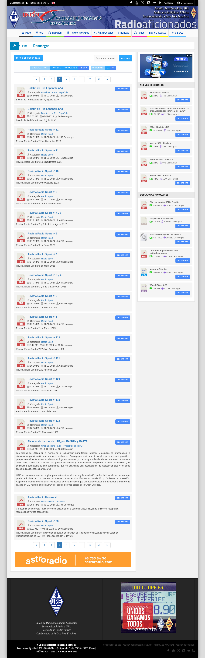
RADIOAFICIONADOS (78, 33)
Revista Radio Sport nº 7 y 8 (44, 213)
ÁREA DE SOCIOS (104, 33)
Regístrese (18, 3)
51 (99, 79)
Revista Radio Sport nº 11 (43, 150)
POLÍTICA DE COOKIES (185, 645)
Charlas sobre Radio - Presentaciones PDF (62, 446)
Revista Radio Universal (42, 497)
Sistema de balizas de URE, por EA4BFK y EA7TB (58, 441)
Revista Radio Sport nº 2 (42, 296)
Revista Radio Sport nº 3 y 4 (44, 275)
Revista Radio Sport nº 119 (44, 400)
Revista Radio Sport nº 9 (42, 192)
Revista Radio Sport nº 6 (42, 233)
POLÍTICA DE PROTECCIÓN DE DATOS (138, 645)
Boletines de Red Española (54, 92)
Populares (70, 68)
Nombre (56, 68)
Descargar (122, 89)
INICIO (26, 33)
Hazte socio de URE (37, 3)
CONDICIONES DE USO (112, 645)
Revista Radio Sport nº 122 (44, 337)
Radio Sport (47, 134)
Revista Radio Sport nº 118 (44, 420)
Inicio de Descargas (28, 58)
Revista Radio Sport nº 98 (43, 521)
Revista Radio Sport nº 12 (43, 129)
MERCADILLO (157, 33)
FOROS (139, 33)
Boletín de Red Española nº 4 (45, 88)
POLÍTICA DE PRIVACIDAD (164, 645)
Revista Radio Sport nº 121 (44, 358)
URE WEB (177, 33)
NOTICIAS (123, 33)
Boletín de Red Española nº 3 (45, 109)
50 (90, 79)
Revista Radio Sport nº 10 (43, 171)
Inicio (24, 45)
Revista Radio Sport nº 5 (42, 254)
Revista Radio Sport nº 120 (44, 379)
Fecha (83, 68)
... (82, 79)
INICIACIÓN (55, 33)
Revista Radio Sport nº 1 (42, 316)
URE (39, 33)
